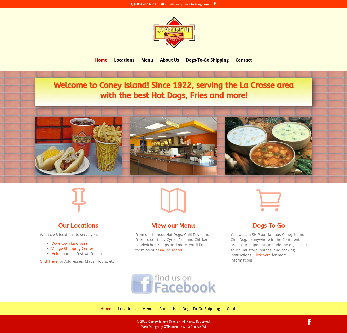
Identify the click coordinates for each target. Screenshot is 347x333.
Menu (147, 60)
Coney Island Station (164, 321)
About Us (169, 60)
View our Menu (173, 225)
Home (101, 60)
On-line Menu (170, 249)
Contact (244, 60)
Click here (262, 254)
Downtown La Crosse (69, 243)
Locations (124, 60)
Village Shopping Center (72, 248)
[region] (78, 146)
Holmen (58, 253)
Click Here (48, 261)
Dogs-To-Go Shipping (207, 60)
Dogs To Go (269, 225)
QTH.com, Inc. (174, 326)
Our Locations (78, 225)
